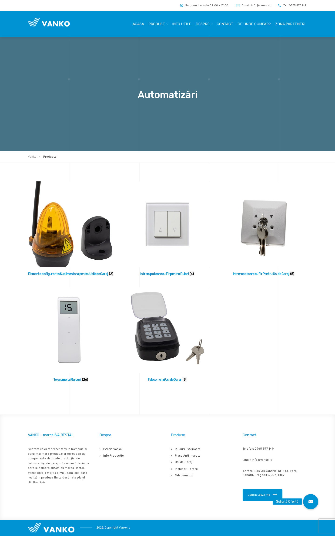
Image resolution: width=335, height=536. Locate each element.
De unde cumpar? (254, 24)
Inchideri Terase (186, 469)
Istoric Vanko (112, 449)
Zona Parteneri (290, 24)
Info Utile (181, 24)
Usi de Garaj (183, 462)
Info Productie (113, 455)
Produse (156, 24)
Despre (203, 24)
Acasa (138, 24)
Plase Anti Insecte (188, 455)
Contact (225, 24)
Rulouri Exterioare (188, 449)
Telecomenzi (184, 475)
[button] (310, 501)
